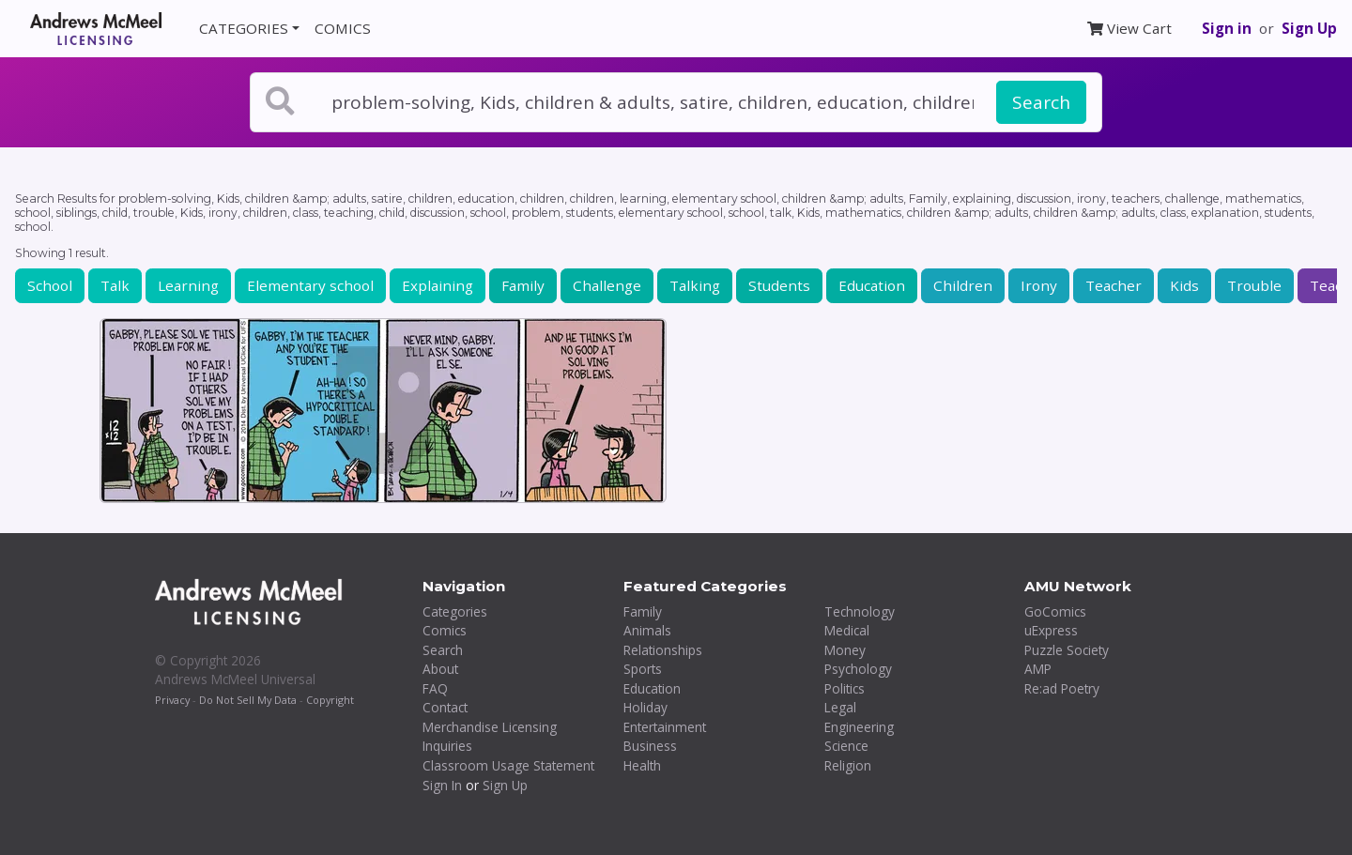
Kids (1184, 285)
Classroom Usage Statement (508, 765)
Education (871, 285)
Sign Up (1309, 28)
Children (962, 285)
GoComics (1055, 611)
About (440, 669)
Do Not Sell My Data (248, 700)
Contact (445, 707)
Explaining (437, 285)
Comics (444, 630)
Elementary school (310, 285)
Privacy (172, 700)
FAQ (435, 688)
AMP (1038, 669)
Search (1041, 102)
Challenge (607, 285)
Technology (859, 611)
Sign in (1227, 28)
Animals (647, 630)
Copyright (330, 700)
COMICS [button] (343, 28)
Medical (846, 630)
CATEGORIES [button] (243, 28)
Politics (844, 688)
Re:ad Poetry (1061, 688)
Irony (1039, 285)
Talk (115, 285)
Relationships (662, 650)
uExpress (1051, 630)
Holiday (645, 707)
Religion (847, 765)
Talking (694, 285)
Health (642, 765)
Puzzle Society (1066, 650)
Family (523, 285)
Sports (642, 669)
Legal (840, 707)
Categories (454, 611)
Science (846, 746)
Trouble (1254, 285)
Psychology (858, 669)
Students (779, 285)
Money (845, 650)
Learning (188, 285)
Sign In (442, 785)
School (49, 285)
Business (650, 746)
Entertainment (664, 727)
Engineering (859, 727)
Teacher (1113, 285)
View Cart (1129, 28)
